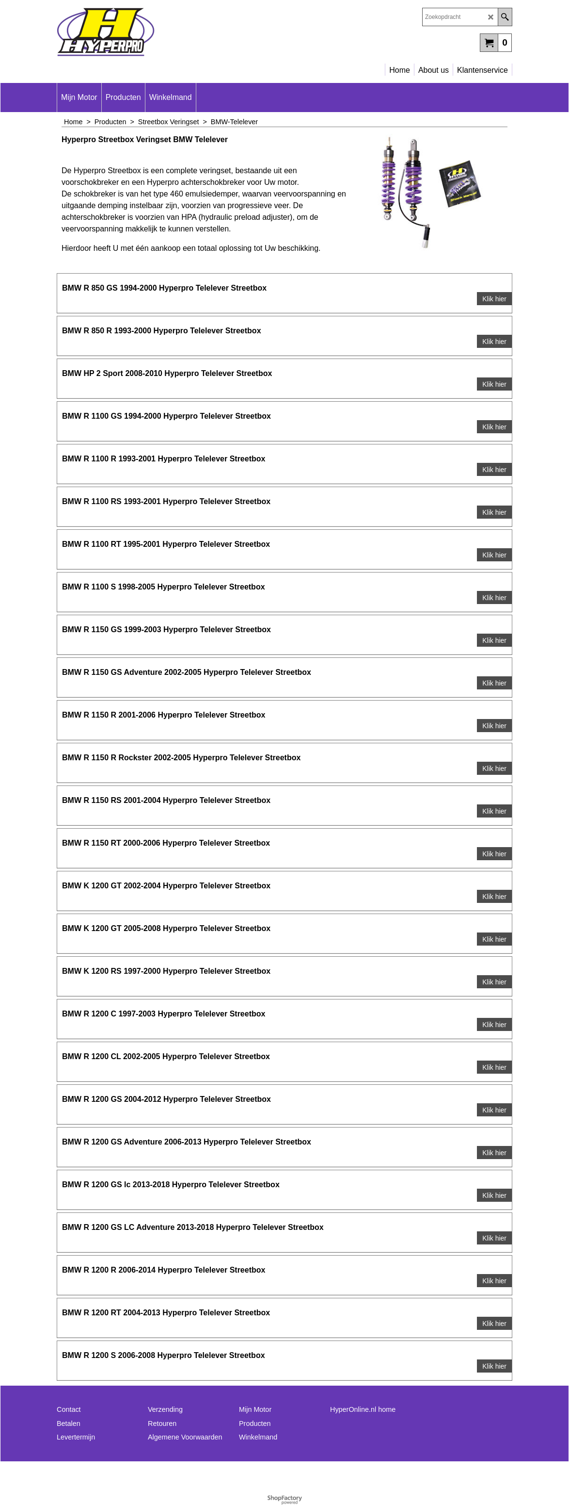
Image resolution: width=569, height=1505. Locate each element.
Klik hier (494, 299)
